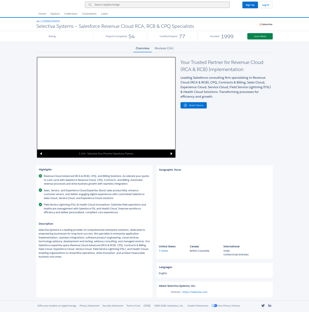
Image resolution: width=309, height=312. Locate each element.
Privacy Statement (89, 305)
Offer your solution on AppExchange (56, 305)
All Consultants (48, 21)
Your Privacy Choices (225, 305)
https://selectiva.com (194, 292)
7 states (163, 250)
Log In (265, 5)
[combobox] (157, 5)
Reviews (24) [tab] (164, 48)
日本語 (147, 305)
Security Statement (112, 305)
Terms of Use (133, 305)
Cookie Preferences (197, 305)
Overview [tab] (142, 48)
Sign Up (250, 5)
